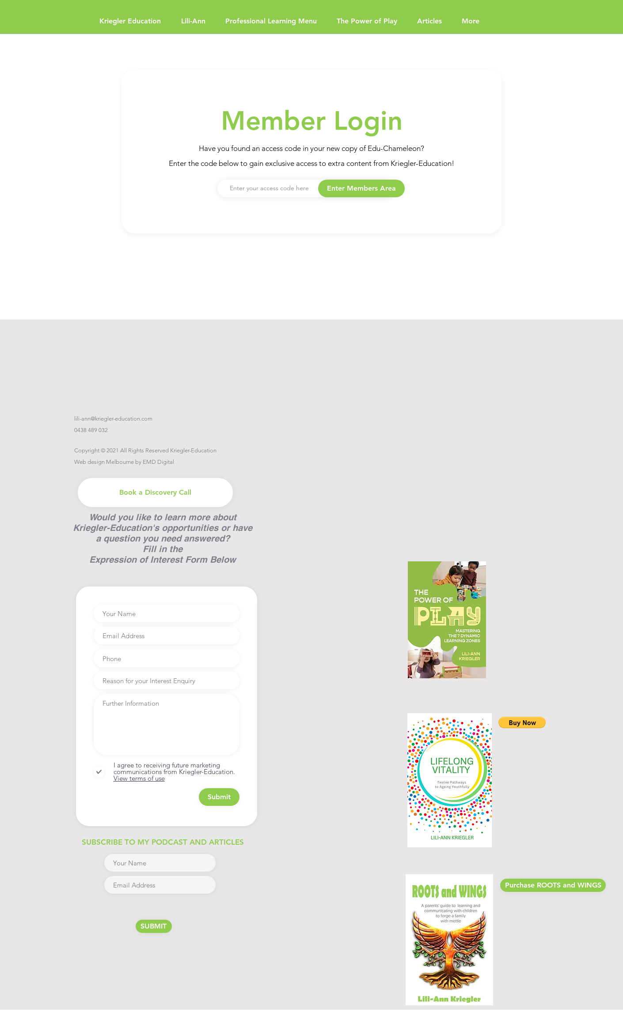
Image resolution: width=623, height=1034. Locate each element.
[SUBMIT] (154, 926)
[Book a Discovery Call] (155, 492)
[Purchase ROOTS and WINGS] (553, 885)
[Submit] (219, 797)
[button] (361, 188)
